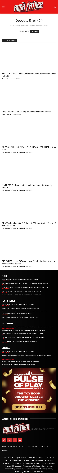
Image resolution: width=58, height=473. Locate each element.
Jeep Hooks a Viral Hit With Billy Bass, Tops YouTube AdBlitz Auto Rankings (25, 283)
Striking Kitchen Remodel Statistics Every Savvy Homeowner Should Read (24, 311)
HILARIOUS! (4, 284)
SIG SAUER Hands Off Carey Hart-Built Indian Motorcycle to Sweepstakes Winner (26, 355)
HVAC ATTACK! (5, 305)
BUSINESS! (4, 292)
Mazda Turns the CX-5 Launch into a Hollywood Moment (19, 364)
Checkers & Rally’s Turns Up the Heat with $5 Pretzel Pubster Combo (23, 337)
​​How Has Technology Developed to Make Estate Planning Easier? (21, 295)
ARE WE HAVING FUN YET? (8, 328)
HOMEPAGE (35, 31)
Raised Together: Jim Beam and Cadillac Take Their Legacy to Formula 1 (23, 331)
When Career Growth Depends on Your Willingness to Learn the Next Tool (25, 287)
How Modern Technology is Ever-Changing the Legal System (20, 279)
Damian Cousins (6, 78)
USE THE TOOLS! (6, 288)
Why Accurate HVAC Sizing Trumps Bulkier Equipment (26, 112)
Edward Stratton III (7, 114)
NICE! (3, 334)
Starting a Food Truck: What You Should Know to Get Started (21, 291)
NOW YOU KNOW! (6, 314)
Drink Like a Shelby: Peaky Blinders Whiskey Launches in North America (23, 333)
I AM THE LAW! (5, 280)
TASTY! (3, 338)
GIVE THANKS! (5, 342)
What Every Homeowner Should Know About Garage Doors (20, 317)
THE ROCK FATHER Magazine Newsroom (13, 152)
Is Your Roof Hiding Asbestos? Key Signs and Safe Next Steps (20, 308)
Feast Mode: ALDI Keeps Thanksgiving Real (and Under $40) (19, 341)
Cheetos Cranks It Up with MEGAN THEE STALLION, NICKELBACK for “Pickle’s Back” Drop (27, 327)
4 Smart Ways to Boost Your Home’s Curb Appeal (17, 313)
